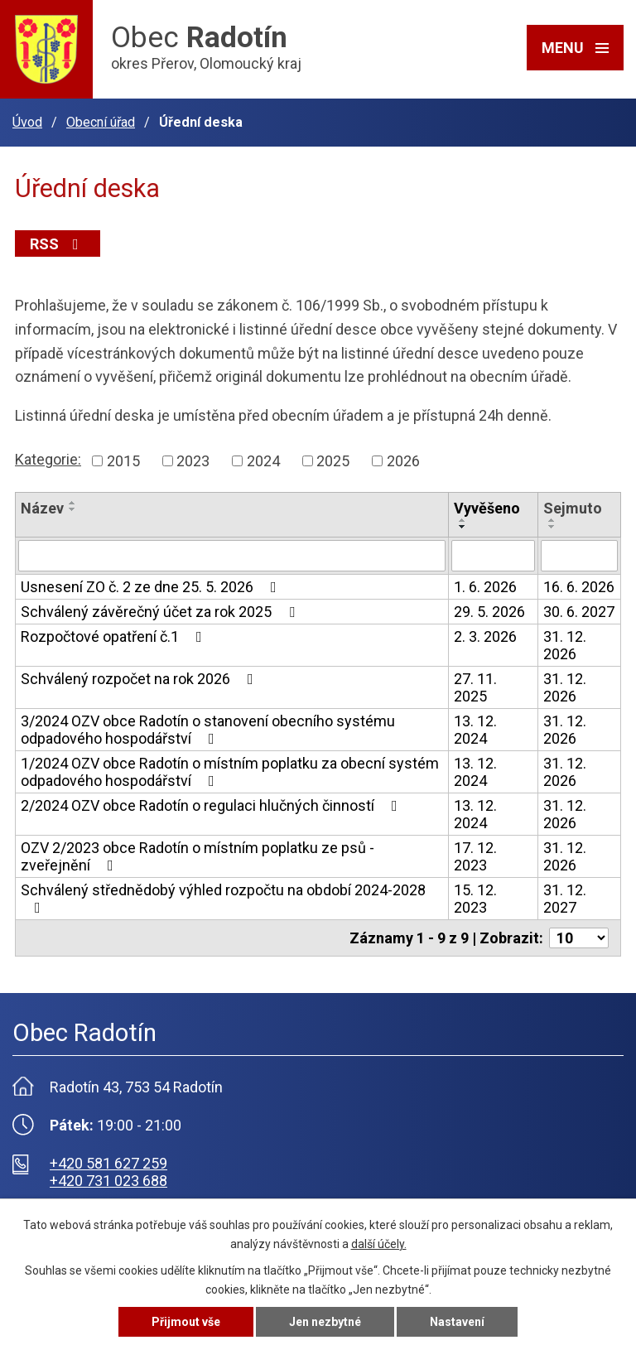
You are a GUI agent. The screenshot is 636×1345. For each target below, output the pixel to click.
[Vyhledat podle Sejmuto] (579, 555)
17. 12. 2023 (475, 856)
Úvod (27, 122)
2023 (193, 461)
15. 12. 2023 (475, 898)
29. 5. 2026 (489, 611)
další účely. (379, 1244)
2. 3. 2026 (485, 636)
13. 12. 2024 (475, 729)
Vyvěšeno (487, 508)
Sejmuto (572, 508)
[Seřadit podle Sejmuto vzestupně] (552, 520)
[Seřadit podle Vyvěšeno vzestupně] (463, 520)
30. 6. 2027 (578, 611)
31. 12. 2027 (564, 898)
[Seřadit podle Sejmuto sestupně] (552, 526)
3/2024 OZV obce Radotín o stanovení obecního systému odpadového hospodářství (208, 729)
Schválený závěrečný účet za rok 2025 (161, 611)
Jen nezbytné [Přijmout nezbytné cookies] (325, 1321)
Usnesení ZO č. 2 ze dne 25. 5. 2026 (152, 586)
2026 (403, 461)
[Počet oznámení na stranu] (579, 938)
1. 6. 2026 (485, 586)
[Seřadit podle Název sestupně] (73, 509)
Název (42, 508)
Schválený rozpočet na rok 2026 (140, 678)
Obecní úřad (100, 122)
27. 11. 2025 (475, 687)
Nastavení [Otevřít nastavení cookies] (457, 1321)
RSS (57, 244)
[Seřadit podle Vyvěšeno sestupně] (463, 526)
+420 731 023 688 (108, 1180)
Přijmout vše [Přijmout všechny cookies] (186, 1321)
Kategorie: (48, 459)
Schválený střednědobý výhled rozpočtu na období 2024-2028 (223, 898)
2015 (123, 461)
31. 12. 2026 (564, 645)
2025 (332, 461)
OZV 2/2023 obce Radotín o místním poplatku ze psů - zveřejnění (197, 856)
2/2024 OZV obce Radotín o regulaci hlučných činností (212, 805)
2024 (263, 461)
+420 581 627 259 (108, 1163)
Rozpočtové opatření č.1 (115, 636)
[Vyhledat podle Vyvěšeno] (493, 555)
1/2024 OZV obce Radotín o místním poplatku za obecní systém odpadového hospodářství (230, 771)
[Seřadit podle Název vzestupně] (73, 502)
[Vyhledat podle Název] (232, 555)
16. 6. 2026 (578, 586)
